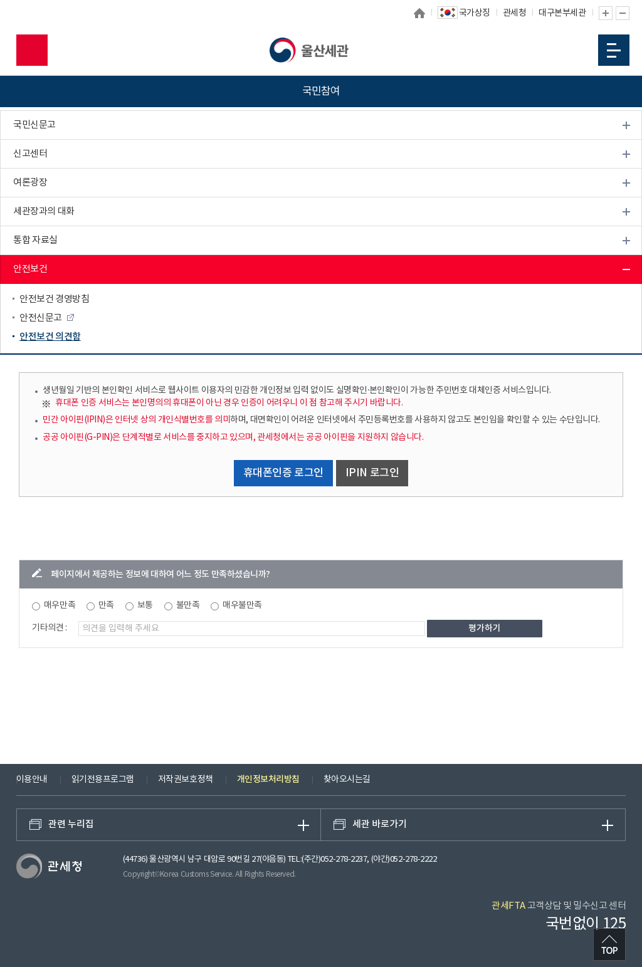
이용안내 (32, 780)
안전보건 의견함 (50, 337)
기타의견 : (49, 628)
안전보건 (30, 269)
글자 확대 (606, 13)
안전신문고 (40, 318)
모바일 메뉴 (614, 50)
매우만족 (59, 605)
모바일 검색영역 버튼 (32, 50)
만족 (106, 605)
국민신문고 (34, 125)
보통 (145, 605)
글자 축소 (622, 13)
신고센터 (30, 154)
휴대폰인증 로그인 (283, 473)
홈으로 (419, 13)
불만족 (188, 605)
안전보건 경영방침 (54, 299)
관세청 (515, 13)
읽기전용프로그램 (102, 780)
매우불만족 (242, 605)
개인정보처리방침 (268, 779)
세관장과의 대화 (44, 211)
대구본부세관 (562, 13)
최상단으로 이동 (609, 944)
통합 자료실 (35, 240)
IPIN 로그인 (372, 473)
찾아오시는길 (347, 780)
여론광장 (30, 182)
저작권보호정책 (185, 780)
